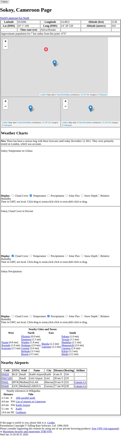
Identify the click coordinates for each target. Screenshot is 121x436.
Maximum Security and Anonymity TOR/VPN (27, 431)
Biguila (45, 343)
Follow (4, 1)
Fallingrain (103, 95)
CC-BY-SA (85, 95)
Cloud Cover (21, 195)
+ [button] (5, 41)
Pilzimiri (25, 336)
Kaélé (19, 408)
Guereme (46, 346)
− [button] (5, 46)
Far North (24, 18)
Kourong (6, 348)
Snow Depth (90, 195)
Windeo (25, 342)
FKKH (5, 374)
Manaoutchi (67, 345)
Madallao (66, 342)
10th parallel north (25, 398)
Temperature (39, 195)
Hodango (26, 345)
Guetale (25, 348)
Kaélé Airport (23, 405)
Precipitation (57, 195)
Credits (51, 422)
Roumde (5, 345)
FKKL (5, 382)
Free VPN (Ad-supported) (105, 428)
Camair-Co (80, 382)
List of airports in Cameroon (31, 401)
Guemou (66, 348)
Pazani (5, 342)
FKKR (5, 386)
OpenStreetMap (63, 95)
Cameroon (12, 18)
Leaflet (43, 95)
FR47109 (7, 378)
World (3, 18)
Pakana (65, 336)
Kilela (64, 351)
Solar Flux (74, 195)
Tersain (65, 339)
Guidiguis (21, 412)
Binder (65, 354)
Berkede (25, 351)
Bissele (25, 354)
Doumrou (26, 339)
